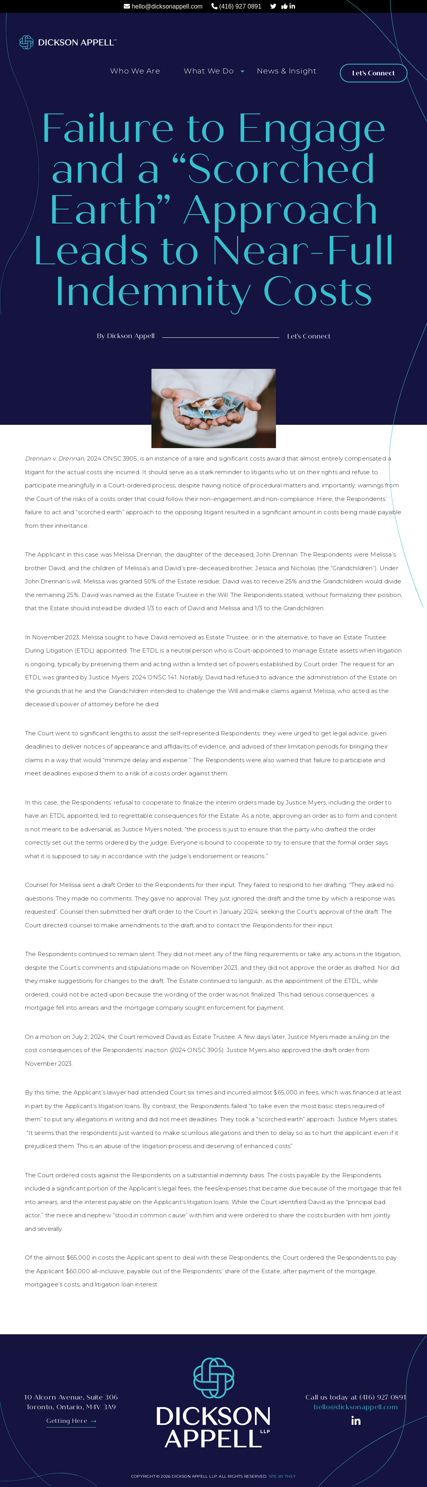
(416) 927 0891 (240, 6)
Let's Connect (373, 73)
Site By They (282, 1476)
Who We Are (135, 70)
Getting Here (71, 1421)
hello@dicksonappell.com (167, 6)
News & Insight (286, 70)
